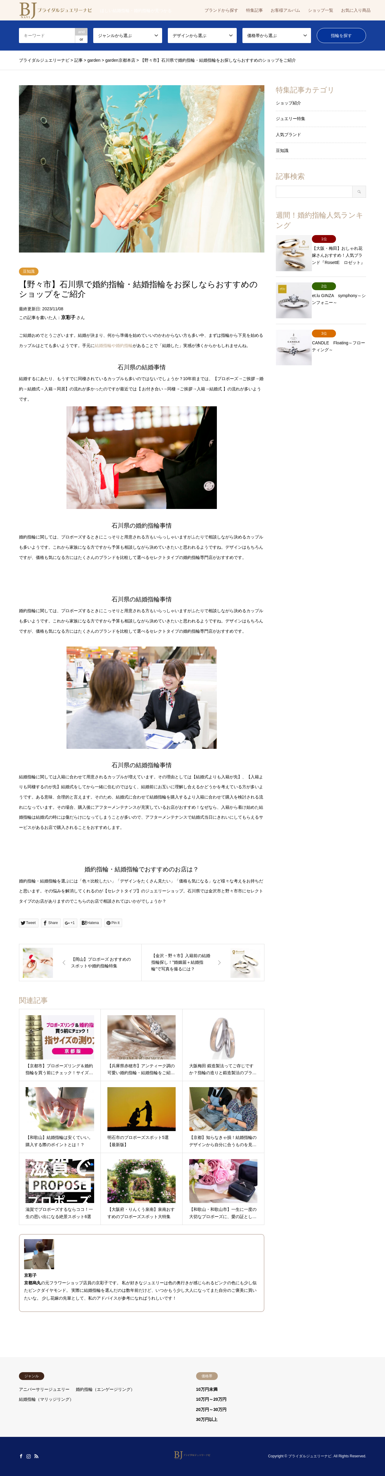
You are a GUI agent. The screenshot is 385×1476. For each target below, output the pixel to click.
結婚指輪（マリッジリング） (46, 1399)
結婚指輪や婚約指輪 (114, 345)
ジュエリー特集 (290, 118)
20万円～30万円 (211, 1409)
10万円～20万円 (211, 1399)
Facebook (21, 1456)
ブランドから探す (221, 10)
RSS (36, 1456)
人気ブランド (288, 134)
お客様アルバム (285, 10)
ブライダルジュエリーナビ (309, 1456)
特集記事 (254, 10)
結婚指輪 (92, 1290)
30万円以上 (207, 1419)
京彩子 (68, 317)
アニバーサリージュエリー (44, 1389)
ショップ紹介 (288, 103)
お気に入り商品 (356, 10)
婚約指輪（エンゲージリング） (105, 1389)
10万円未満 (207, 1389)
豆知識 (29, 271)
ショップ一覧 (320, 10)
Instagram (28, 1456)
